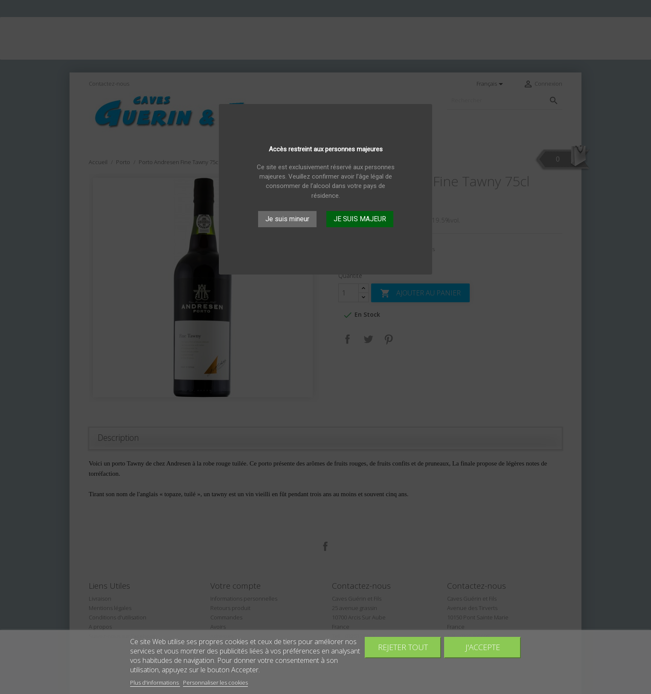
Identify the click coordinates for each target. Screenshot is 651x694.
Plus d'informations (155, 682)
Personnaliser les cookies (215, 682)
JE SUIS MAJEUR (360, 219)
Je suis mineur (287, 219)
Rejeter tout (403, 647)
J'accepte (482, 647)
